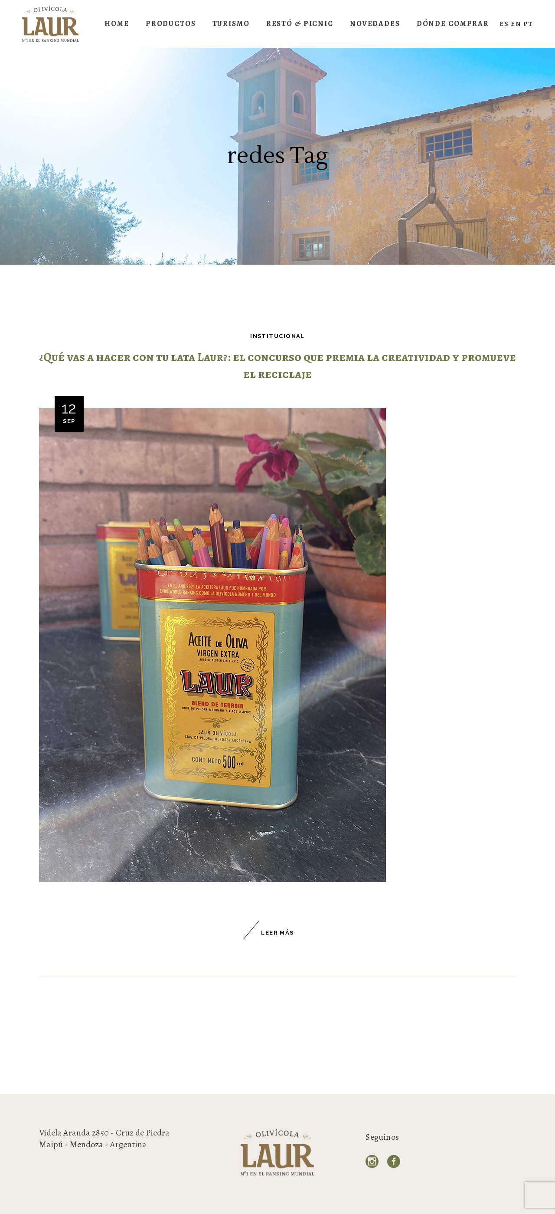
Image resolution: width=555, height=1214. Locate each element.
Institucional (277, 336)
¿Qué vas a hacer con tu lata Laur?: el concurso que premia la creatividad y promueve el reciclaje (277, 365)
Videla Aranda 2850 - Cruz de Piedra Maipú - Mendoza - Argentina (104, 1138)
